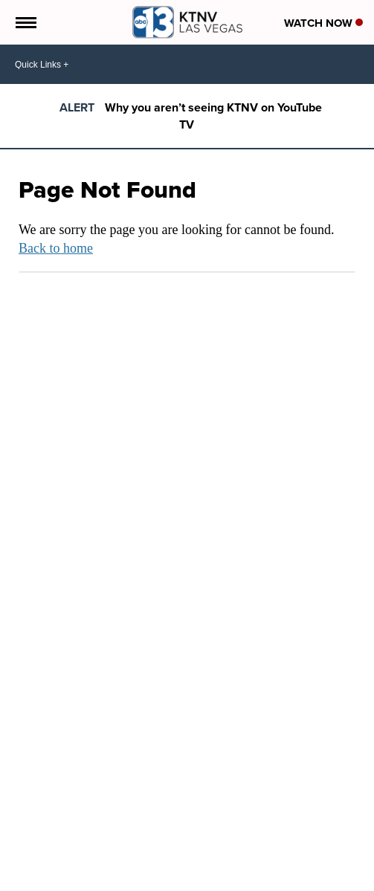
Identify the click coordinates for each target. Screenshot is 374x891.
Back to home (56, 248)
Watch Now (323, 23)
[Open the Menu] (25, 22)
